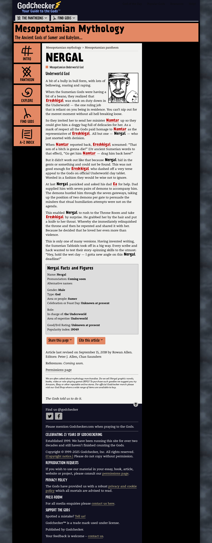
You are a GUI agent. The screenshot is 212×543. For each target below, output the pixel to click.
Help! (192, 3)
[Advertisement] (170, 98)
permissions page (115, 473)
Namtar (112, 120)
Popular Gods (156, 3)
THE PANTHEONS (32, 18)
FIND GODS (64, 18)
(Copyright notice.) (59, 456)
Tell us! (80, 516)
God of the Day (132, 3)
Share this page (60, 340)
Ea (115, 184)
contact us (95, 536)
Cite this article (91, 340)
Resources (176, 3)
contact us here (103, 503)
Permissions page (59, 370)
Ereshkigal (55, 101)
